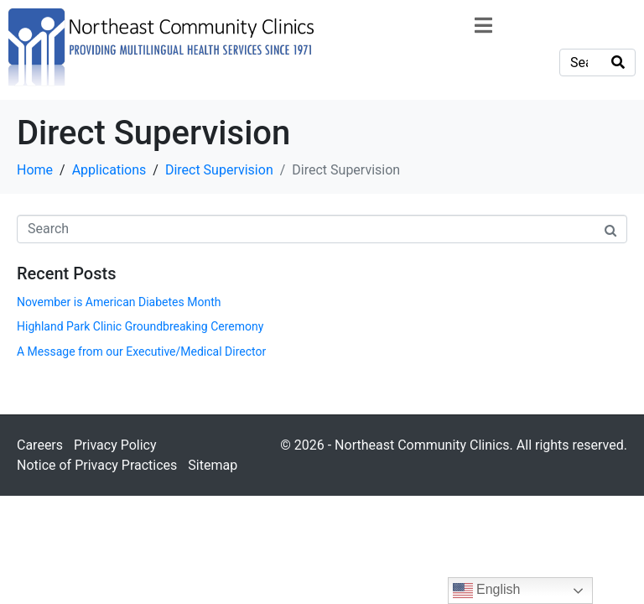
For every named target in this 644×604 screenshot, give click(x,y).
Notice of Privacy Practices (97, 465)
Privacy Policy (115, 445)
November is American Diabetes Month (119, 302)
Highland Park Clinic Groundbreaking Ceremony (140, 326)
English (487, 591)
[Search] (618, 62)
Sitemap (212, 465)
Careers (40, 445)
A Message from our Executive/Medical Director (141, 351)
